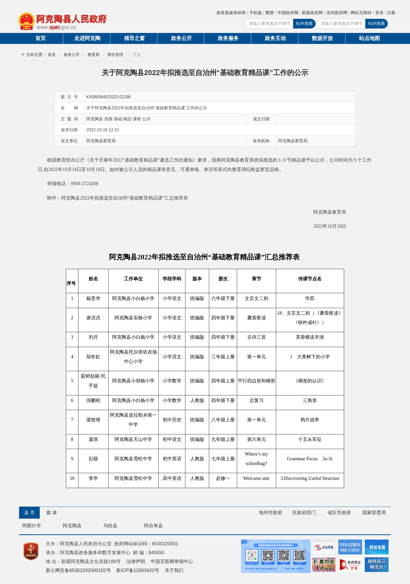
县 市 (29, 512)
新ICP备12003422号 (137, 570)
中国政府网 (287, 12)
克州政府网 (336, 12)
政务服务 (228, 38)
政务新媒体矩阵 (231, 12)
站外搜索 (304, 23)
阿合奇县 (153, 525)
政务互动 (275, 38)
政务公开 (181, 38)
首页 (40, 38)
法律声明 (135, 561)
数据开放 (322, 38)
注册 (391, 12)
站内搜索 (376, 23)
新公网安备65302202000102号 (78, 570)
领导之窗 (134, 38)
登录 (379, 12)
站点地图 (369, 38)
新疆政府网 (312, 12)
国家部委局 (374, 512)
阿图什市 (31, 525)
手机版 (255, 12)
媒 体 (51, 512)
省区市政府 (339, 512)
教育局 (93, 54)
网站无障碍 (361, 12)
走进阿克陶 (87, 38)
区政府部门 (304, 512)
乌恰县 (110, 525)
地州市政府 (270, 512)
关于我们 (174, 570)
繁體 (269, 12)
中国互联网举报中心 (172, 561)
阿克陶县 (72, 525)
